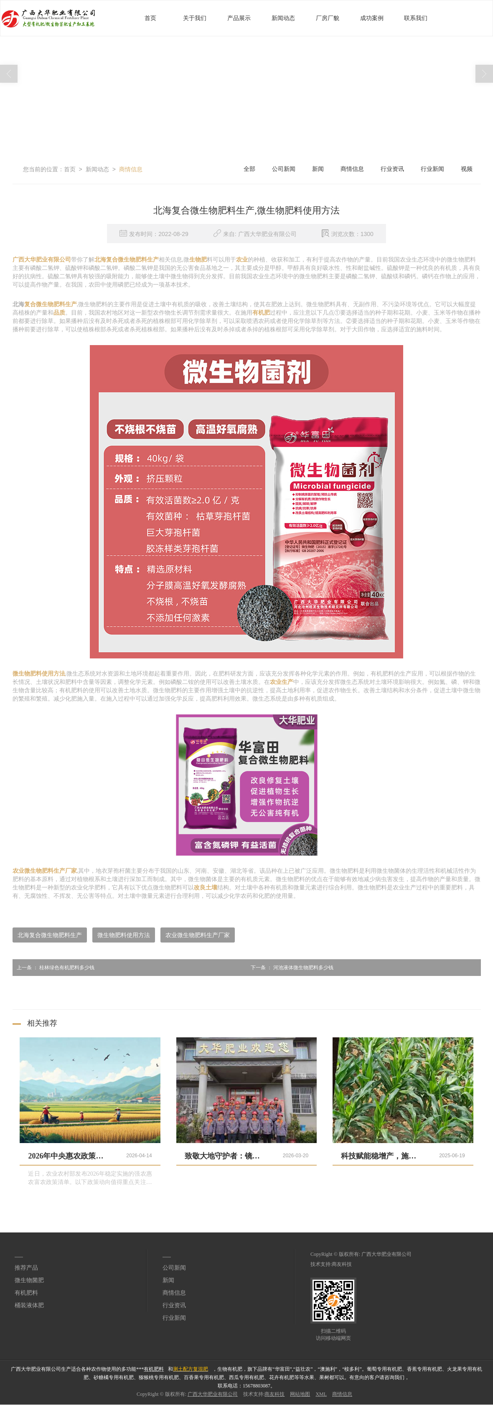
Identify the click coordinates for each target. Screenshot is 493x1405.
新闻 (318, 169)
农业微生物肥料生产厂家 (197, 935)
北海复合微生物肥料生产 (50, 935)
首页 (150, 18)
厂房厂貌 (327, 18)
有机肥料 (26, 1293)
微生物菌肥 (29, 1280)
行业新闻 (432, 169)
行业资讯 (392, 169)
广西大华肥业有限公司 (386, 1254)
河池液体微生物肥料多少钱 (289, 968)
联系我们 (415, 18)
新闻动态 (283, 18)
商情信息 (130, 169)
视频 (467, 169)
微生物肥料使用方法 (123, 935)
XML (321, 1394)
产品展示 (239, 18)
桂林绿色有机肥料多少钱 (53, 968)
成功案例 (372, 18)
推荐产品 (26, 1268)
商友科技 (342, 1264)
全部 (249, 169)
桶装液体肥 (29, 1305)
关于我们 (194, 18)
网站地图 (300, 1394)
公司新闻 (283, 169)
